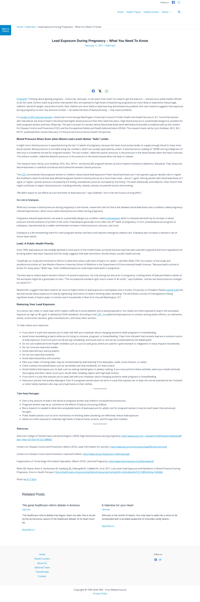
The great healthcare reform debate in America (51, 505)
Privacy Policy (100, 593)
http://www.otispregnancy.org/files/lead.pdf (131, 461)
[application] (169, 12)
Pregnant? (22, 98)
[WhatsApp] (106, 91)
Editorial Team (42, 567)
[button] (179, 12)
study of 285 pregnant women (36, 117)
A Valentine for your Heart (117, 505)
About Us (42, 563)
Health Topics (133, 12)
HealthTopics (5, 30)
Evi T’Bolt (31, 479)
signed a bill (172, 289)
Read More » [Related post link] (28, 529)
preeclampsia (113, 218)
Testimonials (42, 571)
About (166, 12)
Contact (42, 576)
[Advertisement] (100, 68)
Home (120, 12)
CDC (23, 174)
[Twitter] (179, 2)
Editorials (110, 45)
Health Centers (151, 12)
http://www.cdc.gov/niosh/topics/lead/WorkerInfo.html (138, 446)
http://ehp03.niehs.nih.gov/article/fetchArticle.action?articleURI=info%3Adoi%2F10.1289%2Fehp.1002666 (109, 472)
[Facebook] (173, 2)
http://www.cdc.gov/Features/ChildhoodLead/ (106, 454)
